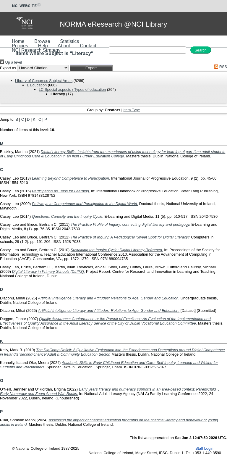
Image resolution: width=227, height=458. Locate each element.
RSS (219, 66)
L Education (37, 85)
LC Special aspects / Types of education (72, 89)
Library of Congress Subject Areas (43, 80)
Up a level (11, 62)
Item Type (131, 110)
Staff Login (204, 448)
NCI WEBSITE (26, 6)
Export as (8, 68)
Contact (88, 45)
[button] (91, 67)
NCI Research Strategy (36, 50)
